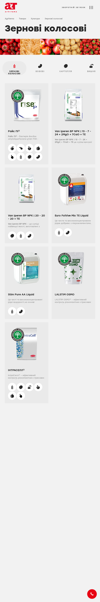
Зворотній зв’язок (74, 7)
